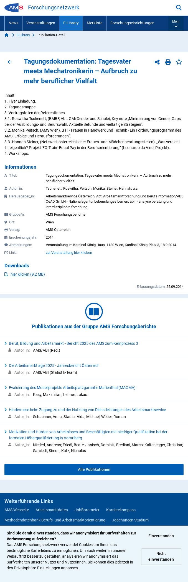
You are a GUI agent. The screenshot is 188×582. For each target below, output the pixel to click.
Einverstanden (161, 536)
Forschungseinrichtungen (132, 23)
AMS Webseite (16, 510)
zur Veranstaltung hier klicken (69, 252)
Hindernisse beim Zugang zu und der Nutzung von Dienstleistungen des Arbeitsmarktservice (87, 410)
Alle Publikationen (94, 469)
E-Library (71, 23)
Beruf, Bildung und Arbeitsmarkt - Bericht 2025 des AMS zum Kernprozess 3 (73, 343)
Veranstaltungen (40, 23)
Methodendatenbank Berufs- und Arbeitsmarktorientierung (54, 520)
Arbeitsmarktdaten (51, 510)
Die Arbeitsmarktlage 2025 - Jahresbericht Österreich (54, 365)
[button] (176, 23)
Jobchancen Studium (130, 520)
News (13, 23)
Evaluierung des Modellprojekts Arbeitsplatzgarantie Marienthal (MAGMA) (72, 387)
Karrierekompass (121, 510)
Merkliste (94, 23)
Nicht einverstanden (161, 556)
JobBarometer (87, 510)
